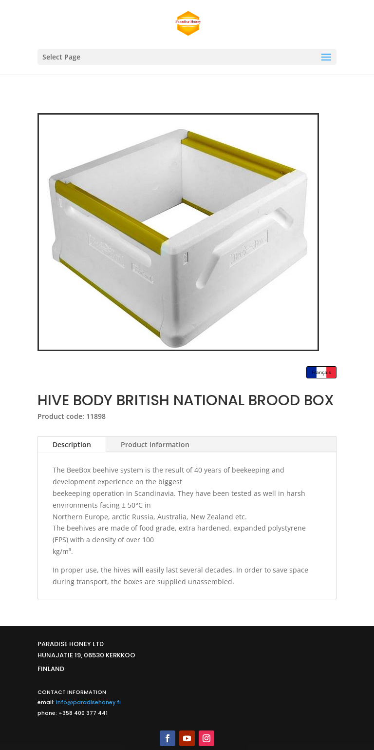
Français (321, 372)
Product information (155, 444)
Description (72, 444)
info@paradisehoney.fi (88, 702)
